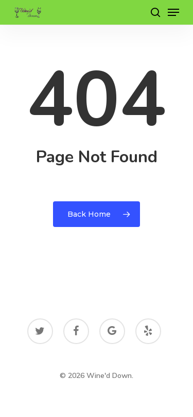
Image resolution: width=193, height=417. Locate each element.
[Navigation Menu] (173, 12)
